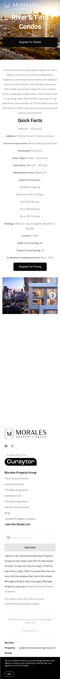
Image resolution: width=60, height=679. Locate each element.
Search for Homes (14, 484)
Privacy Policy (30, 630)
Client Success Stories (16, 478)
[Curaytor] (21, 464)
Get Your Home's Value (17, 507)
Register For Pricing (30, 266)
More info (33, 665)
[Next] (52, 295)
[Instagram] (12, 446)
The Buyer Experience (16, 489)
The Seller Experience (16, 501)
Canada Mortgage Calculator (20, 518)
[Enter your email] (33, 537)
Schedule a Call (13, 495)
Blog (7, 512)
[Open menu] (55, 6)
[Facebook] (6, 446)
